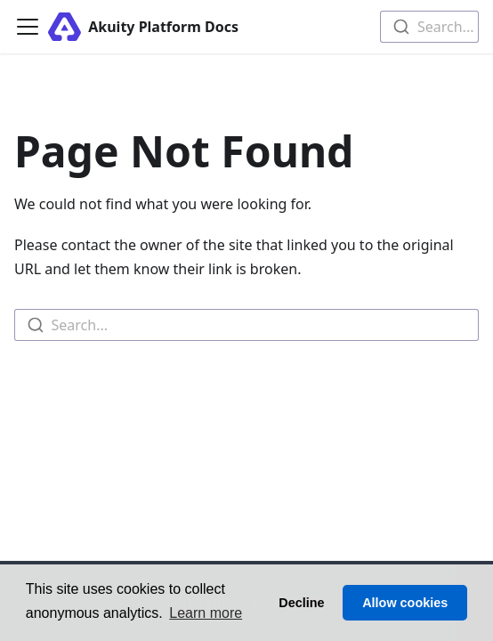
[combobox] (429, 27)
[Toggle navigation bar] (27, 26)
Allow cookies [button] (405, 603)
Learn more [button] (205, 613)
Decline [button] (301, 603)
